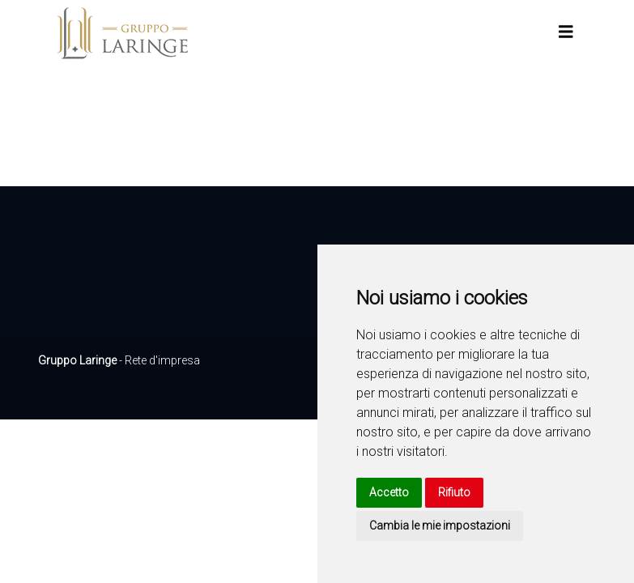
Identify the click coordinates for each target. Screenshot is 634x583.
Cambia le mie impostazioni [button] (439, 525)
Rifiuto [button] (454, 492)
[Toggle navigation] (566, 32)
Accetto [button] (389, 492)
